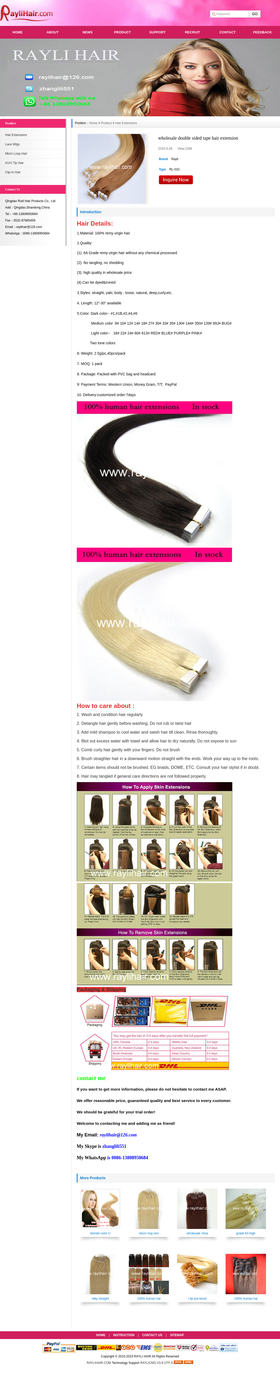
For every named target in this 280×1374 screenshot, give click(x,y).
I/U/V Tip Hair (14, 163)
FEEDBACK (262, 32)
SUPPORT (157, 32)
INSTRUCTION (124, 1335)
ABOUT (52, 32)
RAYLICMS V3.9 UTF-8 (156, 1363)
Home (93, 123)
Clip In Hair (12, 172)
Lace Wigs (12, 144)
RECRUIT (192, 32)
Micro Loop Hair (16, 153)
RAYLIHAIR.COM (99, 1363)
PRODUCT (122, 32)
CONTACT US (152, 1335)
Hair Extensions (16, 135)
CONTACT (227, 32)
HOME (17, 32)
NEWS (87, 32)
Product (106, 123)
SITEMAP (177, 1335)
